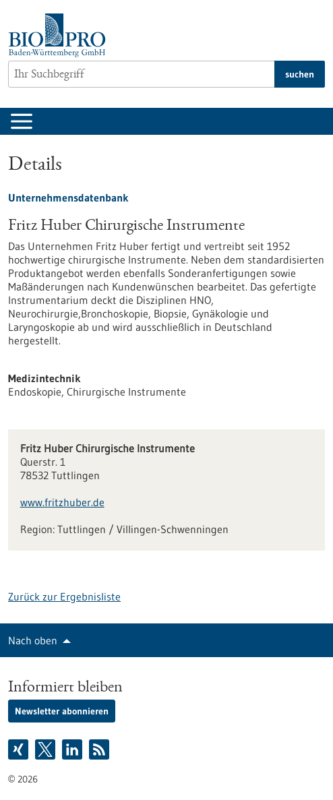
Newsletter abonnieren (62, 711)
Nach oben (32, 640)
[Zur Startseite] (60, 35)
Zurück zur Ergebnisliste (64, 596)
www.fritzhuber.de (62, 502)
